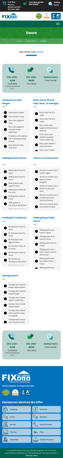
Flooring (10, 432)
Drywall (9, 424)
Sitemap (29, 455)
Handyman (10, 439)
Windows (40, 417)
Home (19, 41)
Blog (36, 455)
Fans (38, 432)
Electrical (40, 409)
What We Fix (31, 41)
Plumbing (10, 409)
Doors (9, 417)
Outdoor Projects (43, 439)
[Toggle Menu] (58, 24)
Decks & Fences (42, 424)
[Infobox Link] (11, 6)
